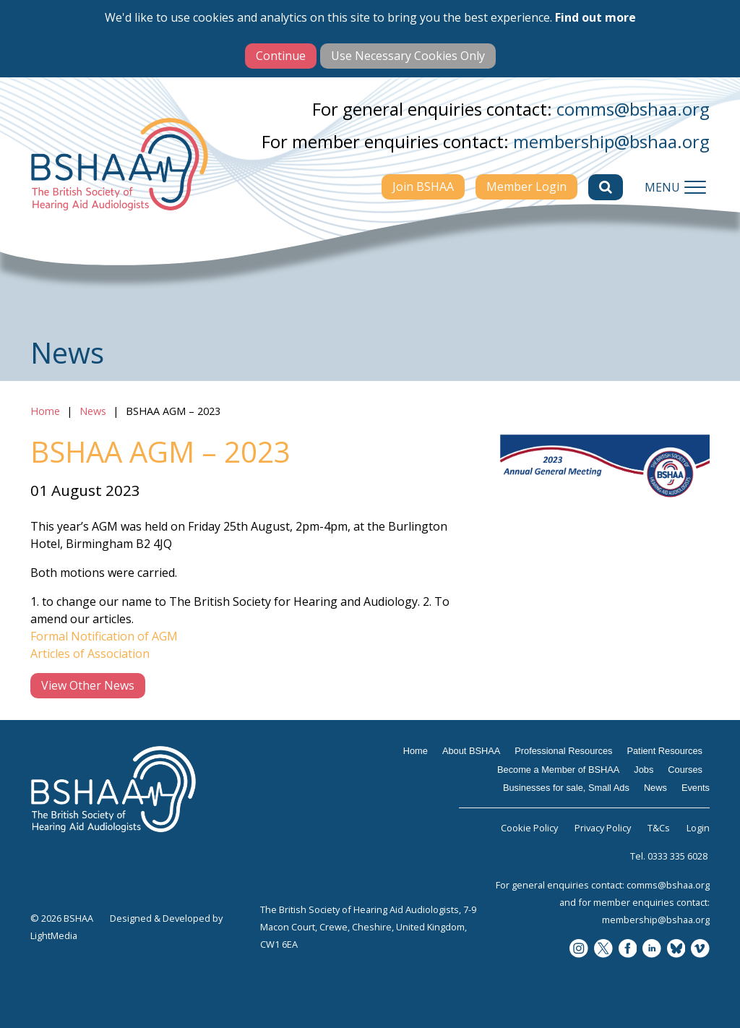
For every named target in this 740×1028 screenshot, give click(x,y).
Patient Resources (664, 750)
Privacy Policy (603, 827)
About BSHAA (471, 750)
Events (695, 787)
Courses (685, 769)
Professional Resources (563, 750)
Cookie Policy (529, 827)
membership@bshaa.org (611, 141)
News (92, 411)
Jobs (643, 769)
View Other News (87, 685)
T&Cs (659, 827)
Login (698, 827)
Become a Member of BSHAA (558, 769)
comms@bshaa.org (633, 109)
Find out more (595, 17)
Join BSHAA (423, 186)
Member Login (526, 186)
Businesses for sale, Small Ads (566, 787)
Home (45, 411)
